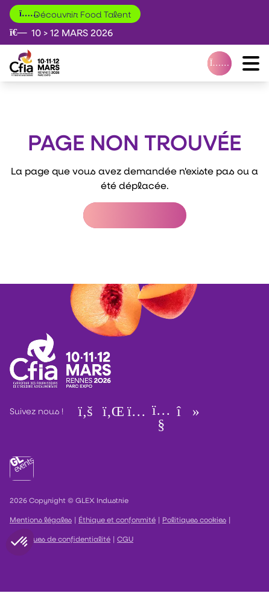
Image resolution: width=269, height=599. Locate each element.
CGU (125, 538)
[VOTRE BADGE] (219, 63)
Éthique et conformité (117, 519)
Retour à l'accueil (135, 215)
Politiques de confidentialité (60, 538)
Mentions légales (41, 519)
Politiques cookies (194, 519)
